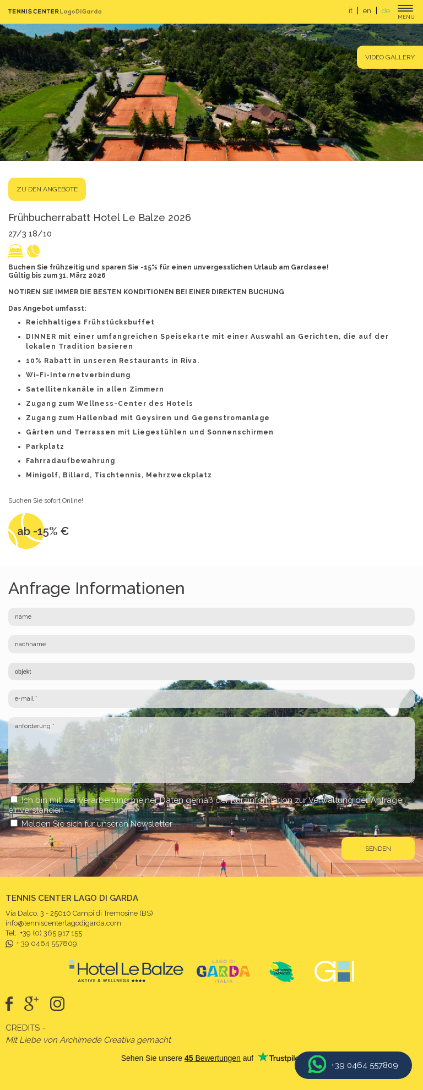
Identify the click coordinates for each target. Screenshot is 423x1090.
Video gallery (390, 57)
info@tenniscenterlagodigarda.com (63, 923)
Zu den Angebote (47, 189)
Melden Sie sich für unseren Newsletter (96, 824)
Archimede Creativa (96, 1040)
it (350, 11)
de (386, 11)
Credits (23, 1028)
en (367, 11)
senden (378, 848)
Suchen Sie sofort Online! (45, 500)
